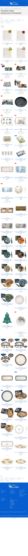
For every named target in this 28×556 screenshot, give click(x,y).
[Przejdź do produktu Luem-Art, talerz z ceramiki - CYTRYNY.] (7, 52)
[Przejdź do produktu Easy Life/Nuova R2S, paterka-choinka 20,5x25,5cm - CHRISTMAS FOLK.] (7, 318)
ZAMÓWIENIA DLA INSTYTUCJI (14, 500)
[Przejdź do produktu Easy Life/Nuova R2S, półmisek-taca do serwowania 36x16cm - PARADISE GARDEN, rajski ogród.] (7, 189)
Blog (10, 506)
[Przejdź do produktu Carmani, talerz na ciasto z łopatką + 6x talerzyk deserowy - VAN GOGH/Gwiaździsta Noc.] (20, 282)
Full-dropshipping (12, 504)
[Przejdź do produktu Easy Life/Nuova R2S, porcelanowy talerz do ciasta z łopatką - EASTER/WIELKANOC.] (20, 429)
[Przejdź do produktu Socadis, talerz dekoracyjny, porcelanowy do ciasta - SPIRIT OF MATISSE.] (7, 68)
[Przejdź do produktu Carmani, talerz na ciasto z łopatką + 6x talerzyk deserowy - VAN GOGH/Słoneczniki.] (7, 282)
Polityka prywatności (3, 499)
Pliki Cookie (2, 500)
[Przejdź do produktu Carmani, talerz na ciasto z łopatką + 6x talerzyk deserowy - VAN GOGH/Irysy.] (7, 297)
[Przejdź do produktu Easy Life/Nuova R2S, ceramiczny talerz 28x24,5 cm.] (20, 102)
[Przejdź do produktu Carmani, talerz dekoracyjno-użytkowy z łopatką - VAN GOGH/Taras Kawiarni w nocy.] (20, 253)
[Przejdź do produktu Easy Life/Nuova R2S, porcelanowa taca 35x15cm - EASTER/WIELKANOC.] (7, 444)
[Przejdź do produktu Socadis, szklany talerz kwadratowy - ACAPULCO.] (7, 84)
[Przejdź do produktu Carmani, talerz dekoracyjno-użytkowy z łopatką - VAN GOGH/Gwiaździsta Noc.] (7, 239)
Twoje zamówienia (12, 491)
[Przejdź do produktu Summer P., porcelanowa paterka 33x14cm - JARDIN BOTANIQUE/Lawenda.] (20, 225)
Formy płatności (21, 492)
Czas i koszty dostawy (22, 491)
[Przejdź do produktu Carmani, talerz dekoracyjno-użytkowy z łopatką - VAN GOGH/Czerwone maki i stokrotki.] (20, 267)
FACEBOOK (11, 507)
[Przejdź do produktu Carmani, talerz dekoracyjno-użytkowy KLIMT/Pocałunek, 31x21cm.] (7, 413)
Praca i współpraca (12, 503)
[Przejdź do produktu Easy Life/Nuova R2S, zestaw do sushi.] (7, 210)
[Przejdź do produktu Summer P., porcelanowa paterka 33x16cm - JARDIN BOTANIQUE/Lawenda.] (7, 225)
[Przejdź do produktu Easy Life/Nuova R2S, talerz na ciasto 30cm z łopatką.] (20, 189)
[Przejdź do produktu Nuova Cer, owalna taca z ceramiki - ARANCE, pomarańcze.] (20, 446)
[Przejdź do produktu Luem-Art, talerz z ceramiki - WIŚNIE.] (20, 35)
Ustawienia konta (12, 492)
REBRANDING (11, 501)
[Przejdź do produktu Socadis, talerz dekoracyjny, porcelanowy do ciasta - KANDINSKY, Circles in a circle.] (20, 84)
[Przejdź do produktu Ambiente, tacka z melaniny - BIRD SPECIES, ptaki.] (7, 121)
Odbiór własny (21, 496)
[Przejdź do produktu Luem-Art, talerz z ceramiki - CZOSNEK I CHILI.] (20, 52)
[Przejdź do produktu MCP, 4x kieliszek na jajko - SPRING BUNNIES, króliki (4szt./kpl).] (7, 153)
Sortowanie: (2, 25)
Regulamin (2, 492)
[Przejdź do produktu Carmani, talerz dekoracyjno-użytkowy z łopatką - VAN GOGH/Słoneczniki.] (20, 239)
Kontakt (11, 508)
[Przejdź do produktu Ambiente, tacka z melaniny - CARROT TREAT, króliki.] (20, 121)
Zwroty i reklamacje (3, 491)
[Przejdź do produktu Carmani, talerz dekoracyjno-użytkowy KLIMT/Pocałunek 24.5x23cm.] (7, 428)
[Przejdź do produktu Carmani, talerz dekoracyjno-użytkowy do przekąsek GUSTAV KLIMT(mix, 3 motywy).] (20, 395)
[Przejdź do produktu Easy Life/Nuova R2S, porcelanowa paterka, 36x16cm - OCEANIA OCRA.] (7, 169)
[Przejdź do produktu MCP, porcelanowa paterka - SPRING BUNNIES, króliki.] (7, 139)
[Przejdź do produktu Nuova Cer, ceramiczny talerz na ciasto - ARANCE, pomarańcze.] (7, 461)
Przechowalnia (12, 493)
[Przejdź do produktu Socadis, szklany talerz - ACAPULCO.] (20, 68)
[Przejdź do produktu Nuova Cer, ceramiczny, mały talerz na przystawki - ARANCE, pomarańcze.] (20, 461)
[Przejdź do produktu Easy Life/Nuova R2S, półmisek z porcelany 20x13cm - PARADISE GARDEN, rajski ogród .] (20, 169)
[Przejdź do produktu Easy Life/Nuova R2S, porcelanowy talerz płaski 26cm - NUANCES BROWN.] (20, 359)
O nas (11, 499)
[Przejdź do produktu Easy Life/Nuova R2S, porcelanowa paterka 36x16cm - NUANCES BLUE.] (20, 378)
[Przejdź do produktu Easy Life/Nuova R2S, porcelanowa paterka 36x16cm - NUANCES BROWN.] (7, 378)
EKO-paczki (11, 505)
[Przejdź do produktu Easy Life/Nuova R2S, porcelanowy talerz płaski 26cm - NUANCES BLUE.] (7, 396)
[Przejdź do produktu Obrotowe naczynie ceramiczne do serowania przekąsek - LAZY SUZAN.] (7, 343)
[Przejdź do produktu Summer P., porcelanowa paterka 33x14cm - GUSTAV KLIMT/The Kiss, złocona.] (20, 208)
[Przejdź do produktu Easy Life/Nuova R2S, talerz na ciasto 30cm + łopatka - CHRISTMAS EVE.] (20, 299)
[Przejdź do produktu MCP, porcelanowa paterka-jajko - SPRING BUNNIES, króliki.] (20, 139)
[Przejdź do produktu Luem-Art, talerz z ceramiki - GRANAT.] (7, 35)
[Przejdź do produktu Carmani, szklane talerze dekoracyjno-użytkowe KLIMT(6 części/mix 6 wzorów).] (20, 413)
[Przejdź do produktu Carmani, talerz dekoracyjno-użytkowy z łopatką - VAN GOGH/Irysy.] (7, 253)
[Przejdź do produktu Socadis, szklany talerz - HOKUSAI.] (7, 102)
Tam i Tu (20, 493)
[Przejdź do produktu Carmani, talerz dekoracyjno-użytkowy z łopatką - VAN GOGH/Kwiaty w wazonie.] (7, 267)
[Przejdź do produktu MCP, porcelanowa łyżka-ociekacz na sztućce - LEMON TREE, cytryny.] (20, 153)
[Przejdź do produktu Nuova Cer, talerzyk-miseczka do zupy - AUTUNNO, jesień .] (20, 321)
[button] (26, 1)
